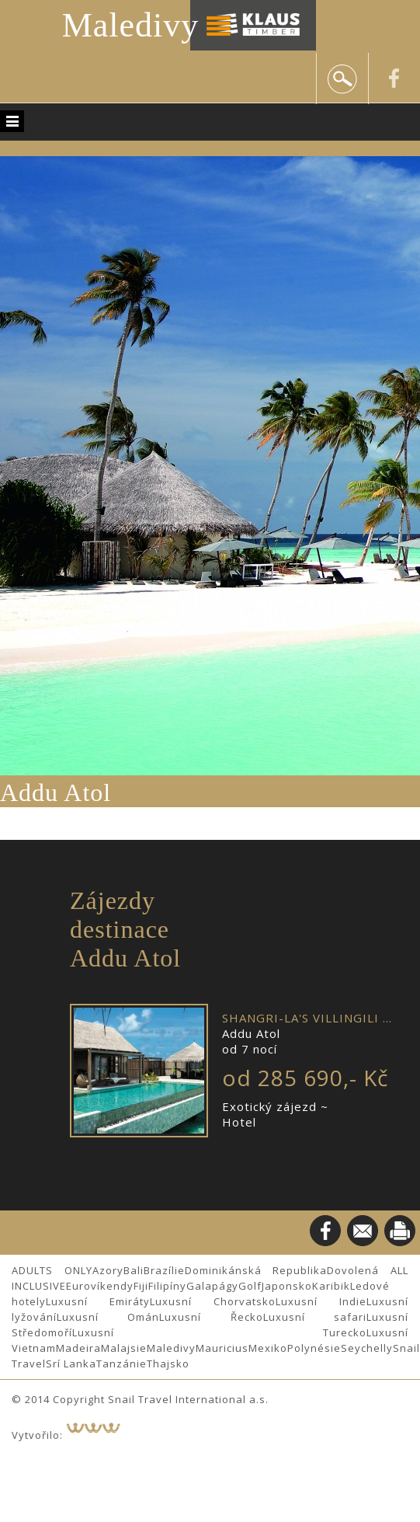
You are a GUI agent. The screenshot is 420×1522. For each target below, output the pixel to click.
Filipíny (167, 1286)
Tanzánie (121, 1363)
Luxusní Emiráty (98, 1301)
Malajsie (124, 1348)
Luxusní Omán (108, 1317)
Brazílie (164, 1270)
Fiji (141, 1286)
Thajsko (168, 1363)
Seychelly (367, 1348)
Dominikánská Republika (256, 1270)
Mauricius (222, 1348)
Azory (107, 1270)
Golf (250, 1286)
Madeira (78, 1348)
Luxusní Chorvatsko (213, 1301)
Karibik (331, 1286)
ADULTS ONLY (52, 1270)
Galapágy (212, 1286)
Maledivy (131, 25)
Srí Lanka (71, 1363)
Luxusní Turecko (219, 1332)
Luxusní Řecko (210, 1317)
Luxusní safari (314, 1317)
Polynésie (314, 1348)
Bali (133, 1270)
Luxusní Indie (321, 1301)
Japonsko (287, 1286)
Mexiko (267, 1348)
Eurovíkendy (100, 1286)
